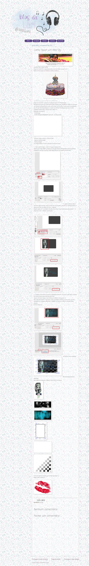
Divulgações (36, 40)
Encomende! (60, 40)
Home (28, 40)
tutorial (41, 502)
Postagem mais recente (40, 559)
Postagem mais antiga (71, 559)
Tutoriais (45, 40)
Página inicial (55, 559)
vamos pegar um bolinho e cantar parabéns (48, 70)
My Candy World (60, 64)
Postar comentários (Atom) (42, 562)
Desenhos (52, 40)
